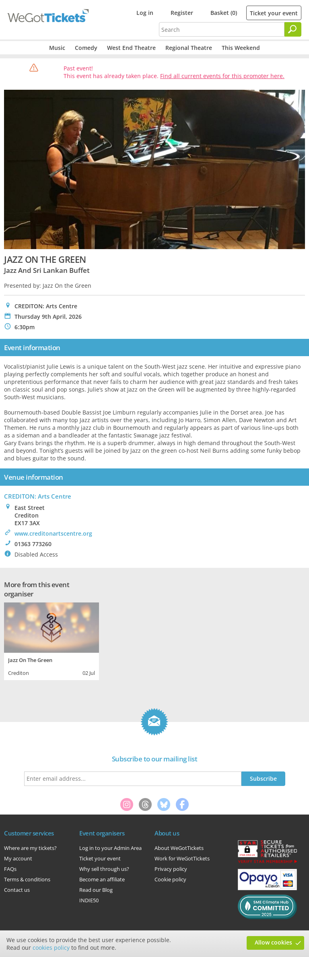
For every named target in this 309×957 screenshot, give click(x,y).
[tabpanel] (51, 640)
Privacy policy (170, 868)
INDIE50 (89, 900)
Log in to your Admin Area (110, 848)
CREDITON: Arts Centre (37, 496)
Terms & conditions (27, 879)
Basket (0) (223, 12)
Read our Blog (96, 889)
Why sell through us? (104, 868)
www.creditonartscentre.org (53, 533)
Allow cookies (273, 942)
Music (57, 48)
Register (182, 12)
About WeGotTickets (179, 848)
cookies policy (51, 947)
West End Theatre (131, 48)
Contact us (17, 889)
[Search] (292, 29)
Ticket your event (274, 13)
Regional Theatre (188, 48)
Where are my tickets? (30, 848)
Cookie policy (170, 879)
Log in (144, 12)
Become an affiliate (102, 879)
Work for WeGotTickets (182, 858)
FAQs (10, 868)
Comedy (86, 48)
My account (18, 858)
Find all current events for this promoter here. (222, 76)
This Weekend (241, 48)
